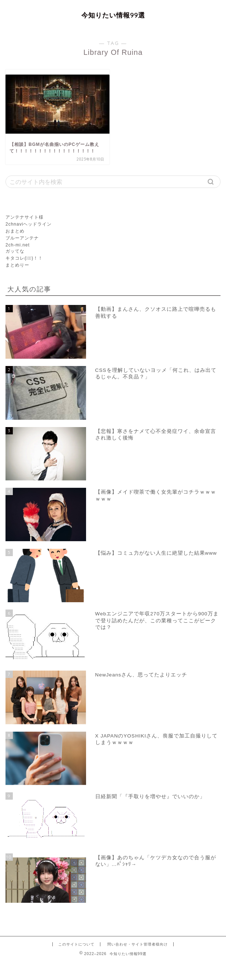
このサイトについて (76, 944)
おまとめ (15, 231)
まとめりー (17, 265)
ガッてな (15, 251)
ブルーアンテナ (22, 238)
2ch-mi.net (17, 245)
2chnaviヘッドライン (28, 224)
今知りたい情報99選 (113, 15)
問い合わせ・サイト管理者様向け (137, 944)
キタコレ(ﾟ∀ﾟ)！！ (24, 258)
